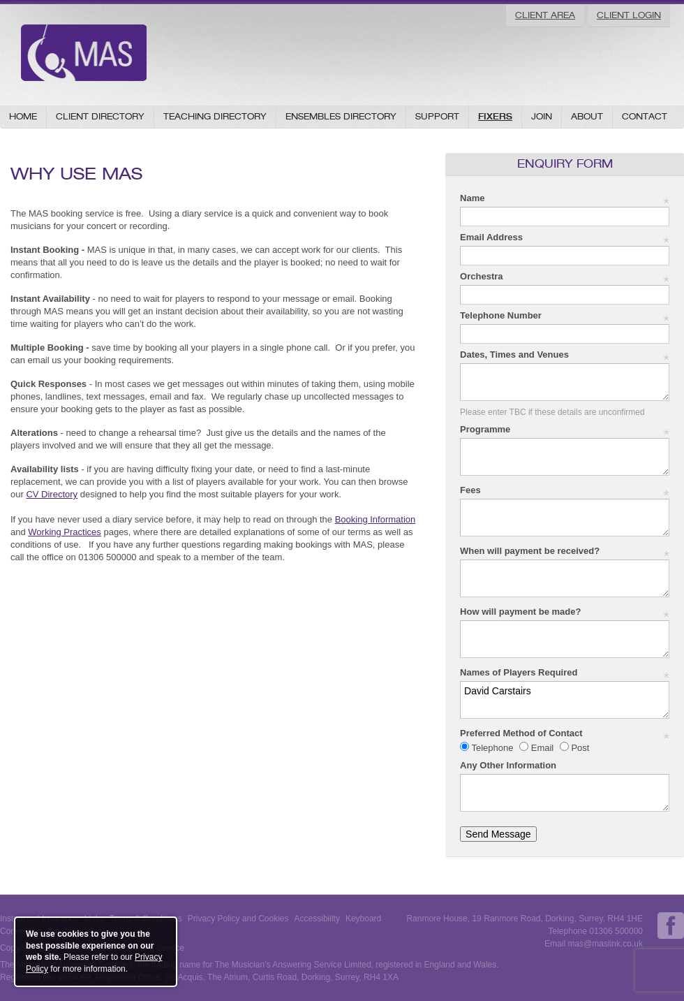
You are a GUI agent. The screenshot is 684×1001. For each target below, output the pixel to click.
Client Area (545, 15)
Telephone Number (564, 316)
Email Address (564, 238)
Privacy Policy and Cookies (238, 918)
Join (541, 116)
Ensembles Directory (340, 116)
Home (23, 116)
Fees (564, 491)
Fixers (495, 116)
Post (579, 748)
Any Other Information (508, 765)
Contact (644, 116)
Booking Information (375, 519)
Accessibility (317, 918)
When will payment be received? (564, 551)
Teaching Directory (215, 116)
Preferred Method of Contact (564, 734)
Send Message (498, 834)
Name (564, 199)
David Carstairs (564, 700)
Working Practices (64, 532)
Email (542, 748)
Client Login (629, 15)
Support (437, 116)
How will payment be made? (564, 612)
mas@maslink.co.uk (605, 944)
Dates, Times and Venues (564, 355)
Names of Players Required (564, 673)
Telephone (492, 748)
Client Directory (100, 116)
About (587, 116)
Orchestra (564, 277)
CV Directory (51, 494)
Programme (564, 430)
